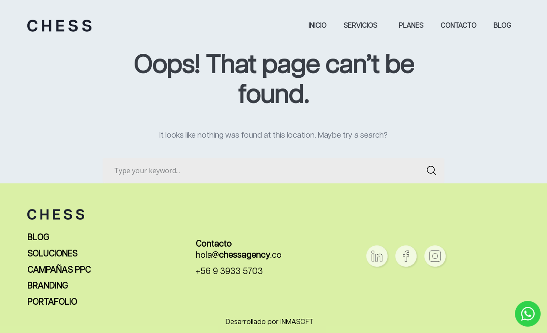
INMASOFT (296, 322)
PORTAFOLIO (52, 302)
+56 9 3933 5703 (229, 271)
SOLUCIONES (52, 254)
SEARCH (429, 170)
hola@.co (239, 255)
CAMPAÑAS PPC (59, 270)
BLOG (38, 238)
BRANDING (47, 286)
